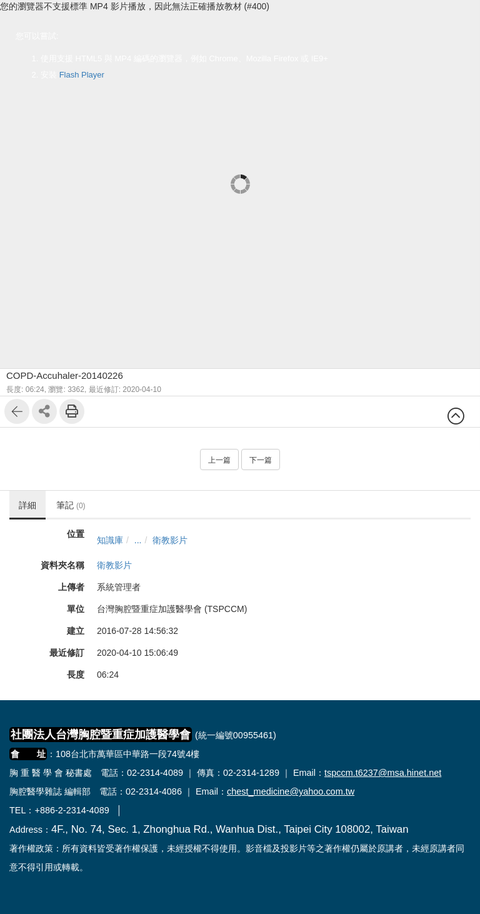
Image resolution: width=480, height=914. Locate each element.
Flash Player (81, 74)
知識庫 (110, 540)
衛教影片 (170, 540)
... (138, 540)
